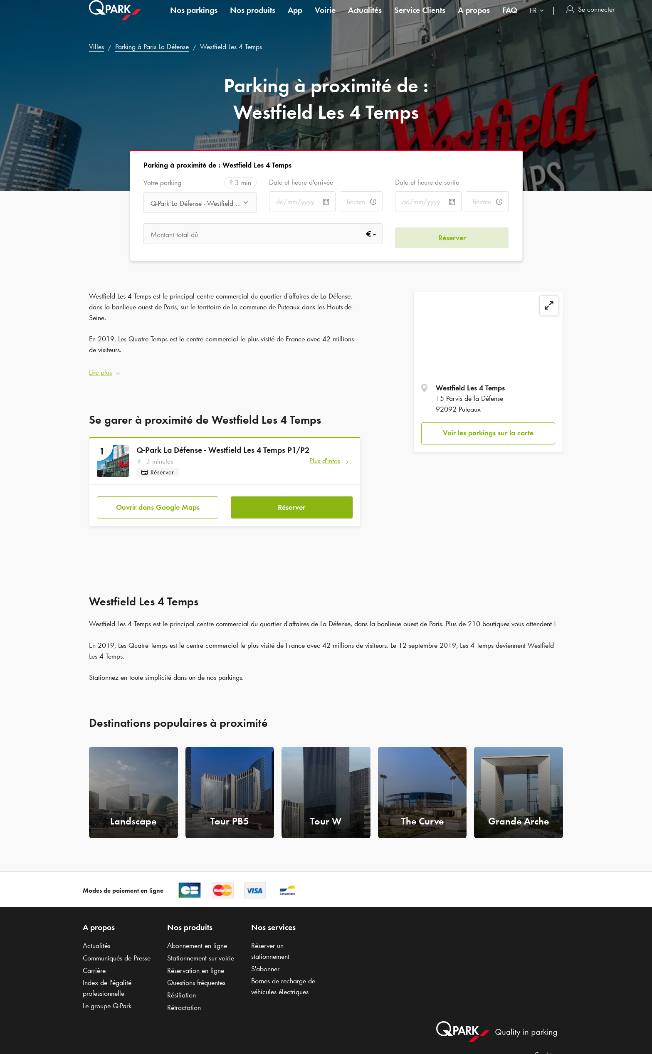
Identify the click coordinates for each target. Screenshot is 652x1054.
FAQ (509, 18)
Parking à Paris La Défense (152, 46)
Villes (96, 46)
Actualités (365, 18)
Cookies (545, 1047)
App (295, 18)
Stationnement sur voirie (200, 950)
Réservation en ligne (195, 962)
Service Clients (419, 18)
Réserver (291, 499)
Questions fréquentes (196, 974)
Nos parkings (193, 18)
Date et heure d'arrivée (301, 182)
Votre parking (162, 182)
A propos (474, 18)
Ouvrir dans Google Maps (158, 499)
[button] (225, 368)
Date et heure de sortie (427, 182)
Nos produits (252, 18)
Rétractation (184, 999)
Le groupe (107, 997)
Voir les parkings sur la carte (488, 432)
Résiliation (181, 987)
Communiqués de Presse (117, 950)
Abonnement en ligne (197, 937)
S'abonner (265, 960)
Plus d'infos (324, 456)
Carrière (94, 962)
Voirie (325, 18)
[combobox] (538, 19)
